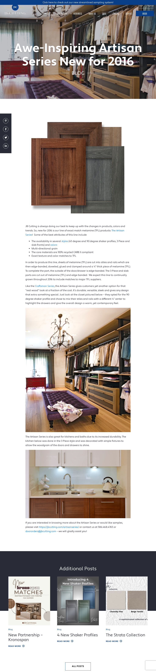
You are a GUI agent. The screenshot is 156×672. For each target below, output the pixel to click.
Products (46, 13)
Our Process (62, 13)
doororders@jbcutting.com (40, 531)
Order (144, 13)
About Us (92, 13)
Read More (16, 646)
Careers (116, 13)
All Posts (78, 666)
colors (53, 244)
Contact (129, 13)
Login (140, 5)
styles (65, 241)
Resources (78, 13)
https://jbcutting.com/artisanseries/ (59, 527)
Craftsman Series (44, 286)
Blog (104, 13)
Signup (150, 5)
